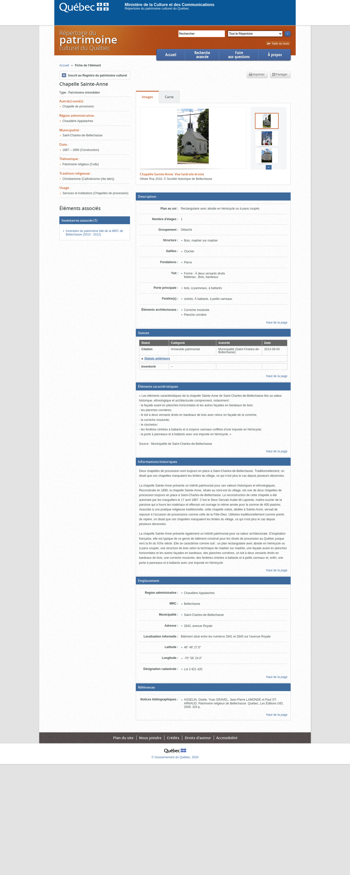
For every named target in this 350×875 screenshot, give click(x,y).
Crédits (173, 737)
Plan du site (123, 737)
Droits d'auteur (198, 737)
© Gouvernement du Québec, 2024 (175, 757)
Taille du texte (278, 44)
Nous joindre (150, 737)
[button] (213, 196)
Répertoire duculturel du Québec (88, 40)
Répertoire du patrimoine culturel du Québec (157, 8)
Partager (279, 75)
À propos (275, 54)
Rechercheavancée (202, 54)
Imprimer (257, 75)
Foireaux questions (239, 54)
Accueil (170, 54)
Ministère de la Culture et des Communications (169, 5)
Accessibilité (226, 737)
